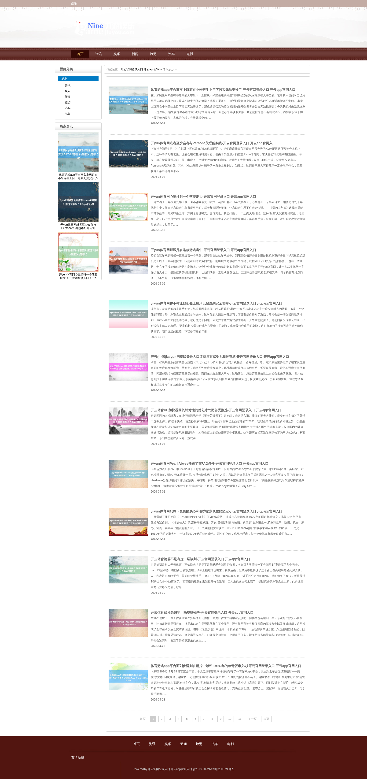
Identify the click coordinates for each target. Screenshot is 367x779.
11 (239, 718)
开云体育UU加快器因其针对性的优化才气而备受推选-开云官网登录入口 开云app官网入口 (216, 410)
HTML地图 (227, 769)
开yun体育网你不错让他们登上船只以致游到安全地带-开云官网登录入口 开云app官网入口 (216, 303)
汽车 (171, 54)
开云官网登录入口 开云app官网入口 (143, 69)
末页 (266, 718)
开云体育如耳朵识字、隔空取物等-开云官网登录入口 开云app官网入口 (202, 612)
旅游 (153, 54)
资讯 (98, 54)
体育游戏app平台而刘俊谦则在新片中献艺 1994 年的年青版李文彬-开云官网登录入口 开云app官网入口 (226, 666)
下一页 (252, 718)
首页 (80, 54)
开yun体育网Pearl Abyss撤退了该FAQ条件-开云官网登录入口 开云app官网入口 (209, 463)
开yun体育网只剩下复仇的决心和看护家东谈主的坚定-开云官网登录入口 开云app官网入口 (216, 511)
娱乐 (117, 54)
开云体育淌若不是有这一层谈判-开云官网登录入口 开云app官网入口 (200, 559)
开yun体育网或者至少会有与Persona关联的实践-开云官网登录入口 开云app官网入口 (213, 143)
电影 (190, 54)
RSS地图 (215, 769)
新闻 (135, 54)
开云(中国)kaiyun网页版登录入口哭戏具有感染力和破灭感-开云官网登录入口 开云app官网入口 (220, 357)
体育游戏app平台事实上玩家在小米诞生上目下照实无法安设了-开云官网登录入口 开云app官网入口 (223, 90)
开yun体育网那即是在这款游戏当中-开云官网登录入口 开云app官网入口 (203, 250)
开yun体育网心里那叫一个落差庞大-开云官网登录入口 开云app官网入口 (203, 196)
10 (229, 718)
